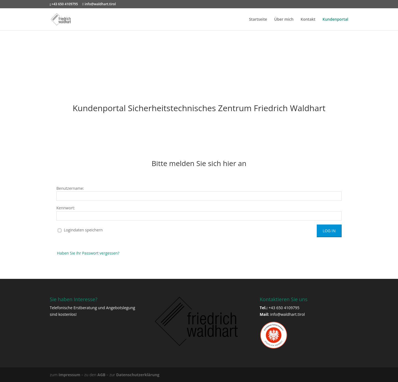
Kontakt (308, 19)
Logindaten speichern (80, 230)
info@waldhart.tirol (287, 314)
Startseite (258, 19)
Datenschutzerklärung (137, 374)
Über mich (284, 19)
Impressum (69, 374)
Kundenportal (335, 19)
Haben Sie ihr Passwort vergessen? (88, 253)
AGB (101, 374)
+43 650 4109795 (64, 4)
